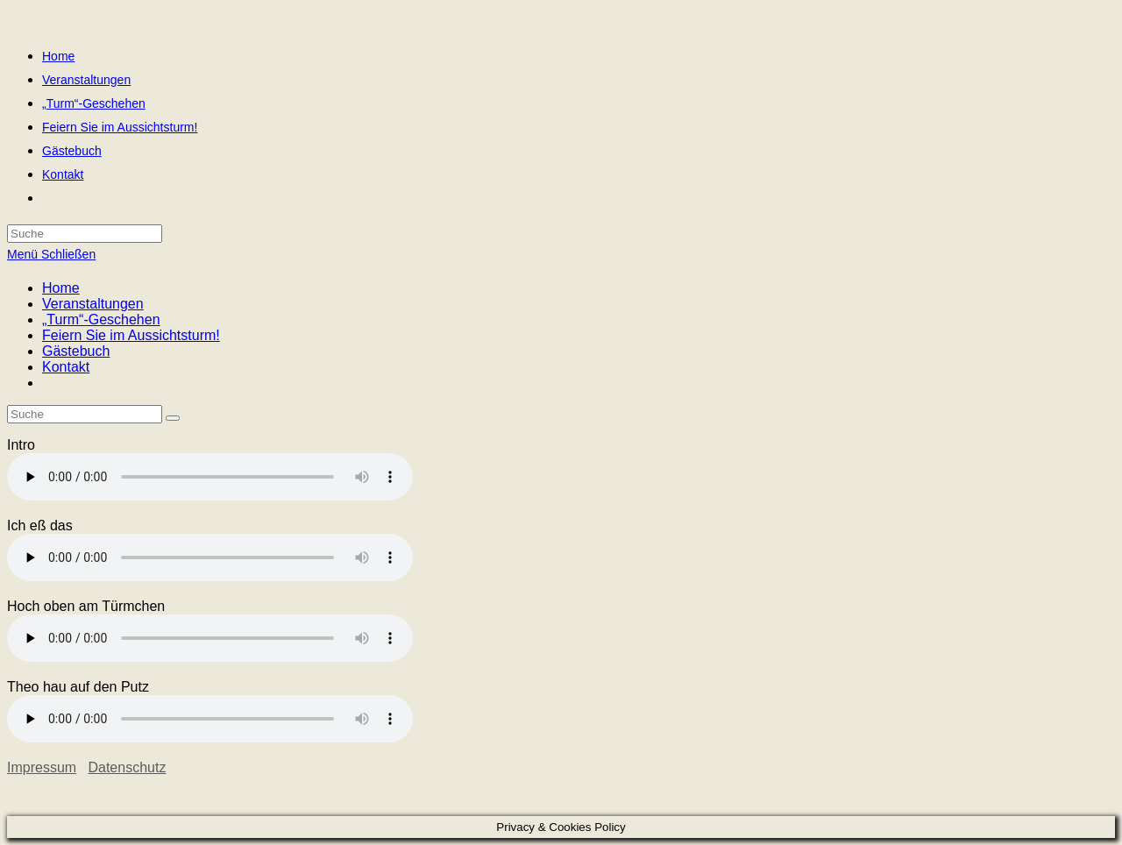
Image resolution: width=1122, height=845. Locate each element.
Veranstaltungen (93, 303)
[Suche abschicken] (173, 418)
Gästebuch (76, 351)
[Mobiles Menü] (51, 254)
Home (61, 287)
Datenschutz (127, 767)
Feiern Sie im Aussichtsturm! (131, 335)
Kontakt (65, 366)
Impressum (41, 767)
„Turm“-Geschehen (101, 319)
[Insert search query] (84, 414)
